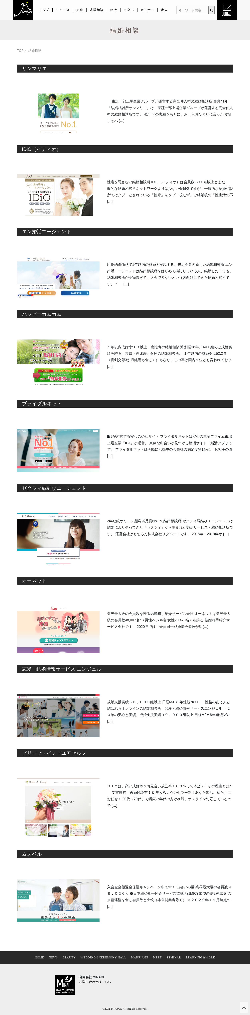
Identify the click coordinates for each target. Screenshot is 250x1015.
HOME (39, 957)
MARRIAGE (139, 957)
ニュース (63, 10)
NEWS (53, 957)
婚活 (113, 10)
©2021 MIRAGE (112, 1008)
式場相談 (97, 10)
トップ (44, 10)
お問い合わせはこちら (95, 981)
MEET (157, 957)
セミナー (147, 10)
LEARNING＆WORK (200, 957)
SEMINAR (174, 957)
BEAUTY (69, 957)
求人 (164, 10)
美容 (79, 10)
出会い (129, 10)
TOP (20, 50)
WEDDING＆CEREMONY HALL (103, 957)
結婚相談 (34, 50)
